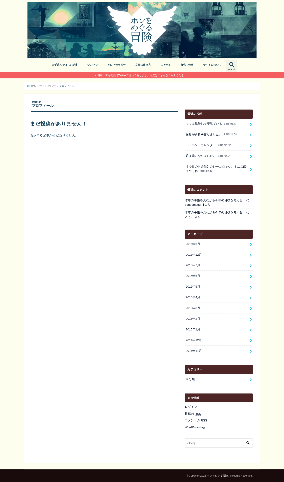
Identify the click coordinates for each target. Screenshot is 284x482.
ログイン (191, 406)
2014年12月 (194, 340)
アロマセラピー (116, 64)
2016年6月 (193, 244)
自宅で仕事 (187, 64)
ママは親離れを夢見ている (211, 124)
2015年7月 (193, 265)
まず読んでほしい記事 (65, 64)
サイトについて (212, 64)
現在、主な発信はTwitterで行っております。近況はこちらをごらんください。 (143, 75)
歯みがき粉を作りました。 (211, 134)
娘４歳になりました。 (208, 156)
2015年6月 (193, 275)
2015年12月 (194, 254)
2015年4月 (193, 297)
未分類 (190, 379)
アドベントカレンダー (208, 145)
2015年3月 (193, 308)
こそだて (165, 64)
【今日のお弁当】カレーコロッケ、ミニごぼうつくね (216, 169)
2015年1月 (193, 329)
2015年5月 (193, 286)
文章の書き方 (143, 64)
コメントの (196, 420)
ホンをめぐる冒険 (217, 475)
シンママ (92, 64)
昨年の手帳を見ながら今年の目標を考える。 (215, 200)
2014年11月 (194, 350)
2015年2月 (193, 318)
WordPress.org (195, 427)
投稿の (193, 414)
